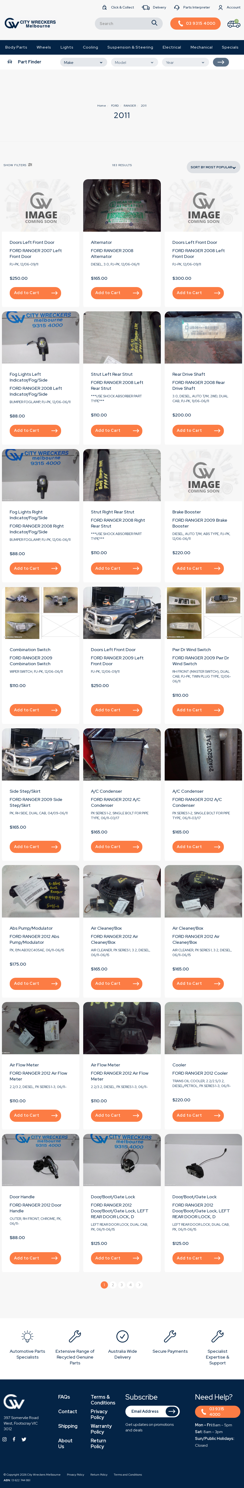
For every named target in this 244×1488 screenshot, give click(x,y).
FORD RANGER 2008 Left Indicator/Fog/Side (36, 391)
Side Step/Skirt (25, 791)
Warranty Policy (101, 1429)
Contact (67, 1411)
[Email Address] (152, 1411)
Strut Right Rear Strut (112, 512)
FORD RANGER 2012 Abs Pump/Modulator (34, 939)
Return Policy (98, 1443)
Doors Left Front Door (32, 242)
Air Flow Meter (24, 1065)
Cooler (179, 1065)
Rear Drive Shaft (188, 374)
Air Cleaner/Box (106, 928)
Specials (230, 47)
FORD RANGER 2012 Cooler (200, 1073)
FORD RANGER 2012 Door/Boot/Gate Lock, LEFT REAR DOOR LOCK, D (119, 1210)
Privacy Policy (99, 1414)
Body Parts (16, 47)
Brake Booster (186, 512)
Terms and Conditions (128, 1475)
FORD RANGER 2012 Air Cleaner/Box (114, 939)
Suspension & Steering (130, 47)
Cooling (90, 47)
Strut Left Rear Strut (112, 374)
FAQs (64, 1397)
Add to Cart (36, 292)
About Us (65, 1443)
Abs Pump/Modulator (31, 928)
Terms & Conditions (103, 1400)
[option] (27, 1345)
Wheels (44, 47)
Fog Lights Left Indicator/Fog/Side (29, 377)
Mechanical (202, 47)
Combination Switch (30, 649)
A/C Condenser (106, 791)
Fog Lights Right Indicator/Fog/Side (29, 514)
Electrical (172, 47)
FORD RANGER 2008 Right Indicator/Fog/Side (37, 529)
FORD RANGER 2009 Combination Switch (31, 660)
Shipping (67, 1426)
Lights (67, 47)
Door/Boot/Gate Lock (113, 1196)
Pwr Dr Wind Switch (191, 649)
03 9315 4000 (212, 1411)
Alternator (101, 242)
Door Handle (22, 1196)
